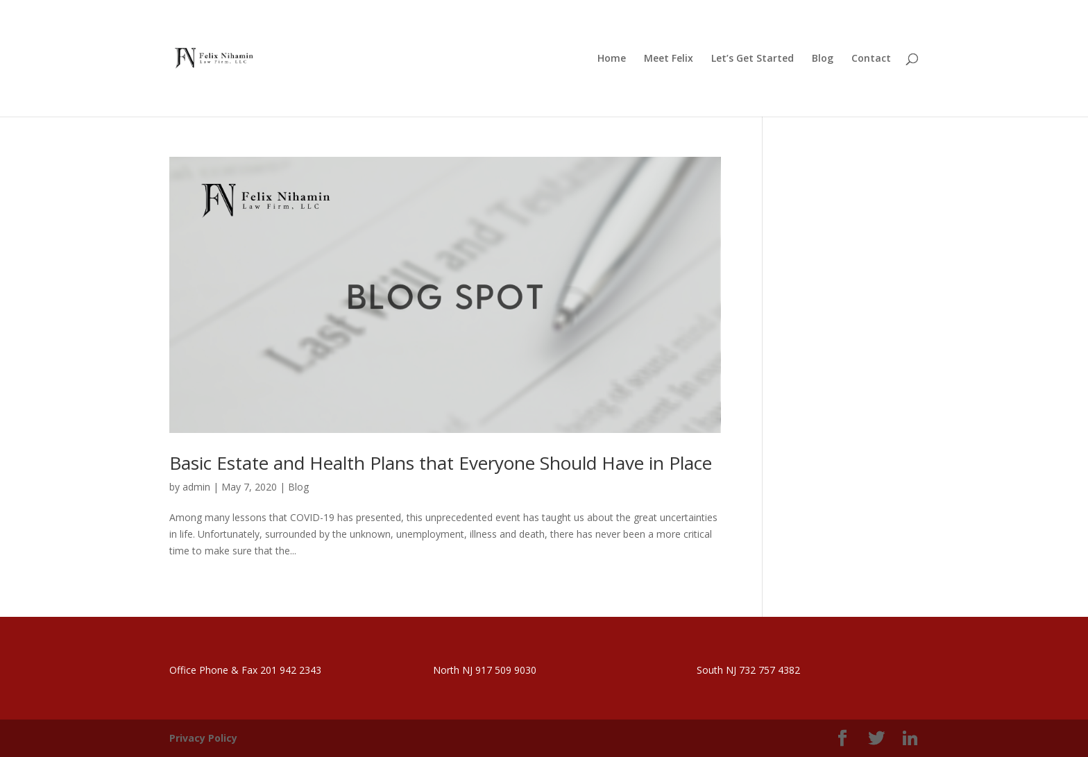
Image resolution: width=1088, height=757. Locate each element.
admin (196, 486)
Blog (298, 486)
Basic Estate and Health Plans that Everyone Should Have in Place (440, 462)
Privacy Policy (203, 738)
